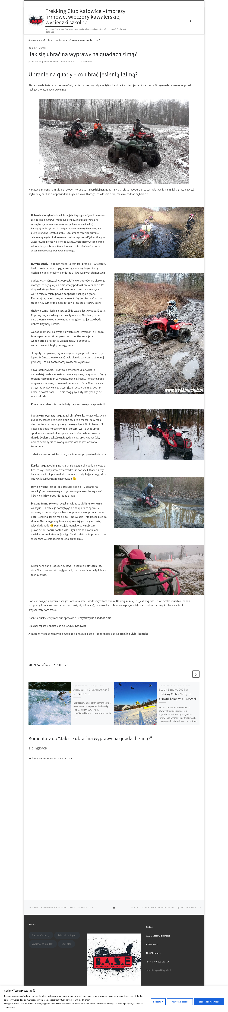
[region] (114, 999)
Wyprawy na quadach (42, 820)
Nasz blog (66, 820)
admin (38, 62)
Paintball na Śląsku (67, 811)
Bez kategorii (50, 40)
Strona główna (35, 40)
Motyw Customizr (66, 883)
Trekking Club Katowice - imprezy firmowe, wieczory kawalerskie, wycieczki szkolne (78, 878)
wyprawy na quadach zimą (95, 618)
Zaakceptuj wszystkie (209, 1001)
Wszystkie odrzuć (179, 1001)
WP (39, 883)
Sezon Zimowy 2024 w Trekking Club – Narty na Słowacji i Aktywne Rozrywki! (178, 694)
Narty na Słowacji (41, 811)
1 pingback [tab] (37, 748)
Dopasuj (157, 1001)
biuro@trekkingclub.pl (161, 846)
